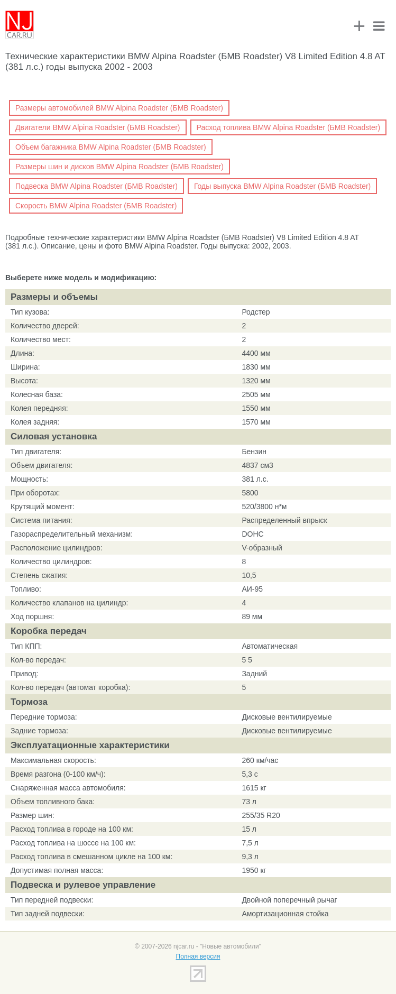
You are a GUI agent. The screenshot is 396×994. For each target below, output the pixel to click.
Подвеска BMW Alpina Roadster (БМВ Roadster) (96, 186)
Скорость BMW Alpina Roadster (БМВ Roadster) (96, 205)
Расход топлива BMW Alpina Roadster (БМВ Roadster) (289, 127)
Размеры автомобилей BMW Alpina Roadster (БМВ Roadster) (119, 108)
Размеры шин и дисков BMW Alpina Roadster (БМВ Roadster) (119, 166)
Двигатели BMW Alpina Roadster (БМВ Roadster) (97, 127)
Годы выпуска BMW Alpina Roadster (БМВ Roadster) (282, 186)
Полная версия (198, 956)
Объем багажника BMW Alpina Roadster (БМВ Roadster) (110, 147)
